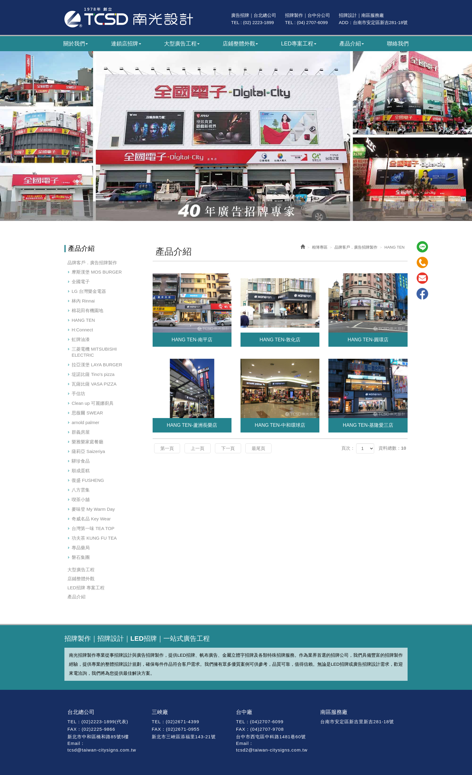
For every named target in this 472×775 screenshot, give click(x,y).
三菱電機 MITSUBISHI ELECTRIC (94, 352)
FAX (72, 729)
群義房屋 (81, 432)
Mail (422, 278)
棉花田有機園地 (87, 310)
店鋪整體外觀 (81, 578)
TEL (72, 721)
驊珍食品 (81, 460)
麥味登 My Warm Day (93, 509)
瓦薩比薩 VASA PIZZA (94, 383)
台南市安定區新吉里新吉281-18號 (357, 721)
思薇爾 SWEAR (87, 412)
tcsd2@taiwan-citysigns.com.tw (272, 749)
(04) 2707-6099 (312, 22)
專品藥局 (81, 547)
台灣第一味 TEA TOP (93, 528)
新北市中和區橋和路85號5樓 (98, 736)
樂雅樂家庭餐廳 (87, 441)
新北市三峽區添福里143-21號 (184, 736)
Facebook (422, 293)
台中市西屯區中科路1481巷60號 (271, 736)
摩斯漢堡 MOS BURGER (97, 271)
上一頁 (197, 448)
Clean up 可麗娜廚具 (92, 403)
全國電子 (81, 281)
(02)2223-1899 (98, 721)
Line (422, 246)
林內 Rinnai (83, 300)
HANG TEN (83, 320)
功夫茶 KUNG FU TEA (94, 538)
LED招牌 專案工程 (85, 587)
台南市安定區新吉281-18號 (380, 22)
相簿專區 (320, 247)
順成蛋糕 (81, 470)
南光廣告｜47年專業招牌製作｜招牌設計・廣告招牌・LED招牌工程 (128, 17)
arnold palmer (85, 422)
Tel (422, 262)
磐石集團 (81, 557)
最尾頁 (258, 448)
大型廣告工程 (81, 569)
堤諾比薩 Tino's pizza (93, 374)
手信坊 (78, 393)
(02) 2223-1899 (258, 22)
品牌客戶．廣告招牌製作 (92, 262)
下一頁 (228, 448)
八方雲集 (81, 489)
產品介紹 (76, 596)
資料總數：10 (392, 448)
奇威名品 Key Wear (91, 518)
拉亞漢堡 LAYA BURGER (97, 364)
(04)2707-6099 (266, 721)
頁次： (348, 448)
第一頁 (167, 448)
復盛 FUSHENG (88, 480)
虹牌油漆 (81, 339)
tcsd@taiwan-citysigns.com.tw (101, 749)
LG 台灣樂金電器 (89, 291)
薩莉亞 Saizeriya (88, 451)
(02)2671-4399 (182, 721)
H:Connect (82, 329)
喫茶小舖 (81, 499)
